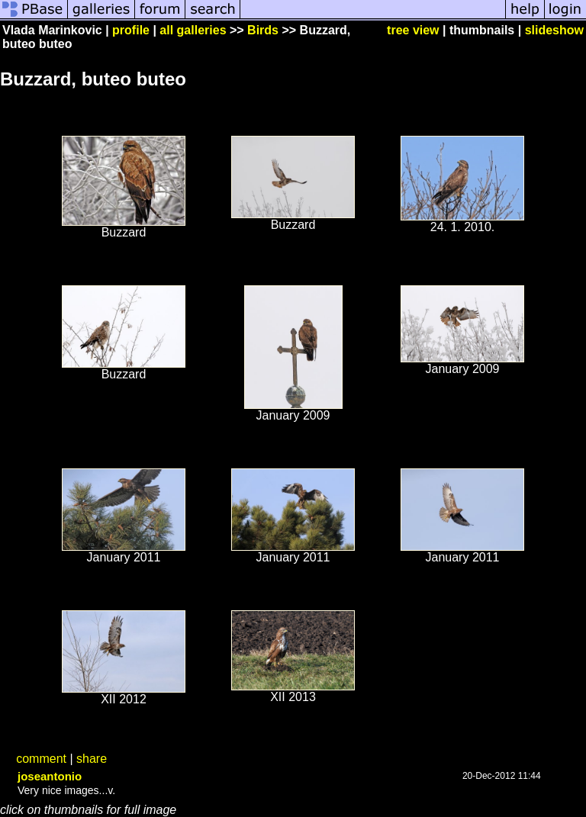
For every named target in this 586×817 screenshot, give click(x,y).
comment (41, 758)
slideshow (554, 30)
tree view (413, 30)
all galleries (192, 30)
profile (131, 30)
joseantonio (50, 776)
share (91, 758)
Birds (263, 30)
